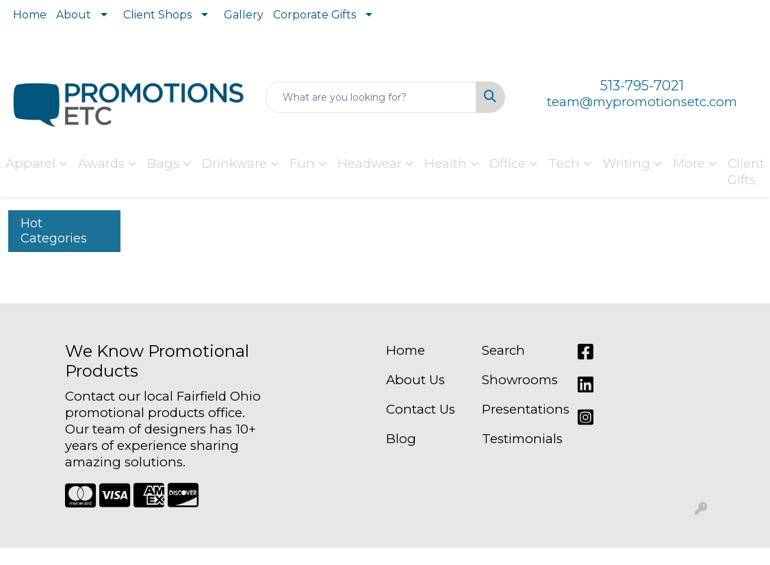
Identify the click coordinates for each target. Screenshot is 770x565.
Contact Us (420, 409)
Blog (401, 439)
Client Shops (157, 14)
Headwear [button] (369, 163)
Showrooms (520, 380)
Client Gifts (746, 171)
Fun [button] (302, 163)
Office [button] (507, 163)
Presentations (521, 409)
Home (30, 14)
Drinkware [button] (234, 163)
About (73, 14)
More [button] (689, 163)
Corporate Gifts (314, 14)
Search (503, 350)
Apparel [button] (30, 163)
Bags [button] (163, 163)
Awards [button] (101, 163)
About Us (415, 380)
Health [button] (445, 163)
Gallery (244, 14)
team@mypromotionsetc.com (642, 102)
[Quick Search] (370, 97)
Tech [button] (564, 163)
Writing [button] (626, 163)
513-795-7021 (642, 85)
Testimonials (521, 439)
